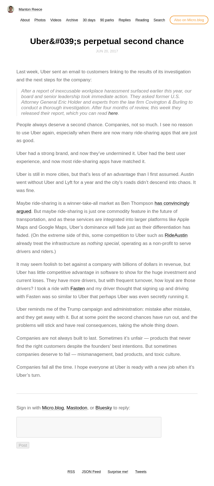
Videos (56, 20)
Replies (125, 20)
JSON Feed (91, 475)
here (113, 113)
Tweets (141, 475)
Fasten (77, 288)
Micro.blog (53, 407)
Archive (72, 20)
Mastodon (77, 407)
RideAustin (176, 235)
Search (159, 20)
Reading (142, 20)
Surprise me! (118, 475)
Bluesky (104, 407)
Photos (39, 20)
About (25, 20)
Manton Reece (30, 9)
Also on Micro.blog (189, 20)
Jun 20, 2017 (107, 51)
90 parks (107, 20)
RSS (71, 475)
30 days (89, 20)
